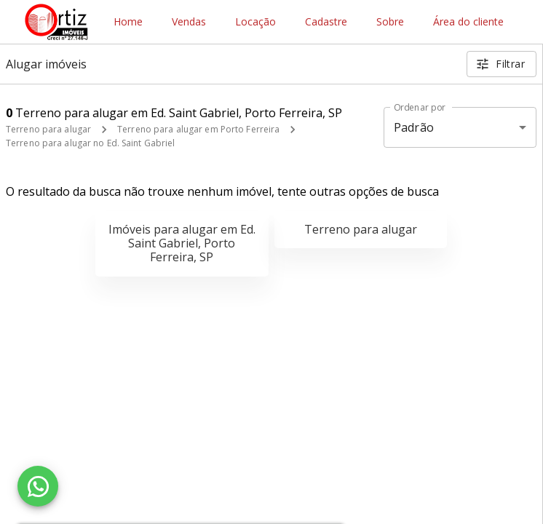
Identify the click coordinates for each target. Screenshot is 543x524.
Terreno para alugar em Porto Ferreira (198, 129)
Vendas (189, 22)
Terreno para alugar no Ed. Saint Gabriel (90, 143)
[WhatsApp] (37, 486)
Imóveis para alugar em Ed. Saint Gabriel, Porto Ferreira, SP (181, 243)
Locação (255, 22)
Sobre (390, 22)
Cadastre (326, 22)
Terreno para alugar (48, 129)
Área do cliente (468, 22)
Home (128, 22)
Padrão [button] (414, 127)
